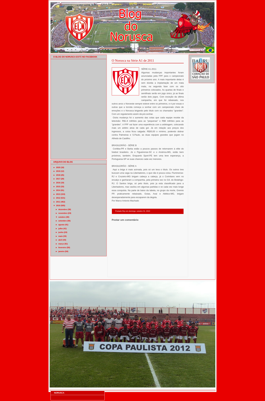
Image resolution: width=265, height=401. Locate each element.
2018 (58, 175)
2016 (58, 183)
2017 (58, 179)
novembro (62, 213)
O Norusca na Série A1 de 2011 (133, 60)
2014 (58, 190)
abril (60, 240)
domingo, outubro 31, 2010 (139, 211)
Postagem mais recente (121, 273)
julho (60, 228)
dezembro (62, 209)
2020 (58, 167)
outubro (61, 217)
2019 (58, 171)
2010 (58, 205)
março (61, 244)
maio (60, 236)
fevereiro (62, 247)
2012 (58, 198)
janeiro (61, 251)
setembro (62, 221)
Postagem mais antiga (175, 273)
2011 (58, 202)
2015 (58, 187)
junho (60, 232)
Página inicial (148, 273)
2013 (58, 194)
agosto (61, 225)
